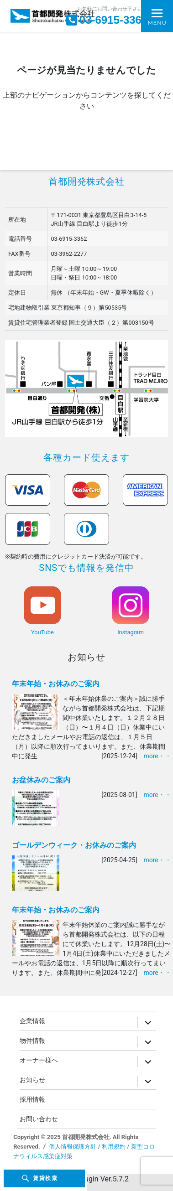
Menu (156, 22)
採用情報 (32, 1099)
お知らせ (87, 657)
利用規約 (114, 1146)
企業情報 (32, 1021)
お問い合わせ (39, 1119)
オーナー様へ (39, 1060)
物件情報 (32, 1040)
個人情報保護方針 (72, 1146)
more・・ (157, 756)
